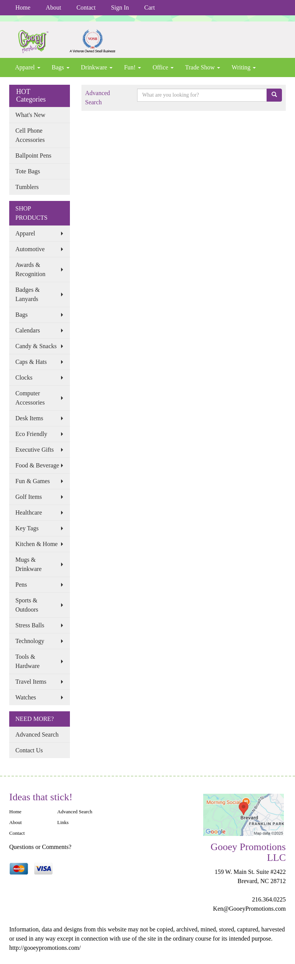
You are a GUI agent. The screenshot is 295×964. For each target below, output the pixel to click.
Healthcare (28, 512)
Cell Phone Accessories (30, 135)
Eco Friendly (31, 434)
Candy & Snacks (36, 346)
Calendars (27, 330)
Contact (86, 7)
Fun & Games (32, 481)
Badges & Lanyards (27, 294)
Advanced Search (36, 734)
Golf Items (28, 497)
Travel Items (30, 681)
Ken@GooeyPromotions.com (249, 908)
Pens (21, 584)
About (53, 7)
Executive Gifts (34, 449)
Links (63, 822)
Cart (149, 7)
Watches (25, 697)
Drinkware (97, 67)
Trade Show (202, 67)
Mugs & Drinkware (28, 564)
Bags (61, 67)
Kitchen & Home (36, 544)
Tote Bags (27, 171)
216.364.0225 (269, 899)
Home (22, 7)
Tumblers (27, 187)
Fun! (132, 67)
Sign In (120, 7)
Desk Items (29, 418)
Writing (244, 67)
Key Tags (26, 528)
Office (163, 67)
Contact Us (29, 750)
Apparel (27, 67)
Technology (29, 641)
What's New (30, 115)
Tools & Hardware (27, 661)
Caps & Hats (31, 362)
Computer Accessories (30, 398)
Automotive (30, 249)
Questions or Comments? (40, 847)
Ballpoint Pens (33, 155)
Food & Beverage (37, 465)
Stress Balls (29, 625)
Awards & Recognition (30, 269)
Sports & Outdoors (26, 605)
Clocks (23, 377)
